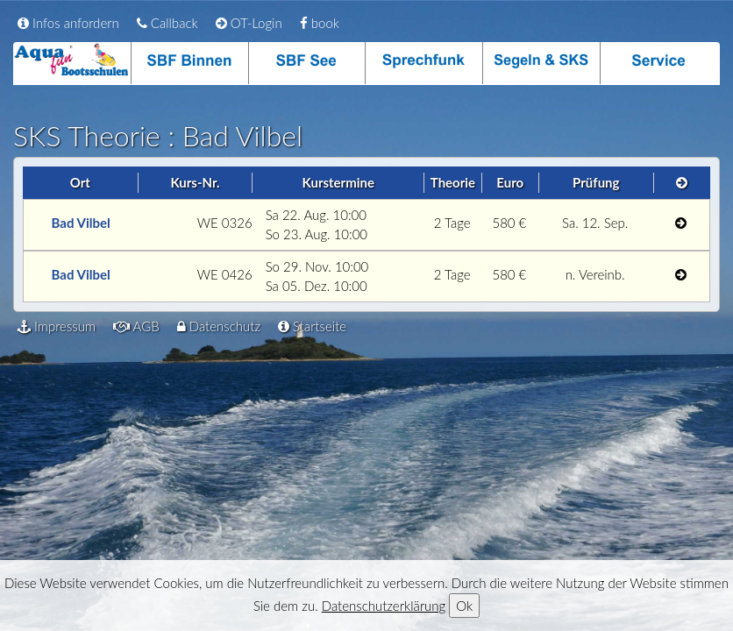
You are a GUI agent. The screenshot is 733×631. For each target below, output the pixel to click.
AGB (136, 326)
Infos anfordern (68, 23)
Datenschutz (218, 326)
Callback (167, 23)
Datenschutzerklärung (383, 605)
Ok (464, 605)
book (319, 23)
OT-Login (249, 23)
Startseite (312, 326)
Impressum (57, 326)
